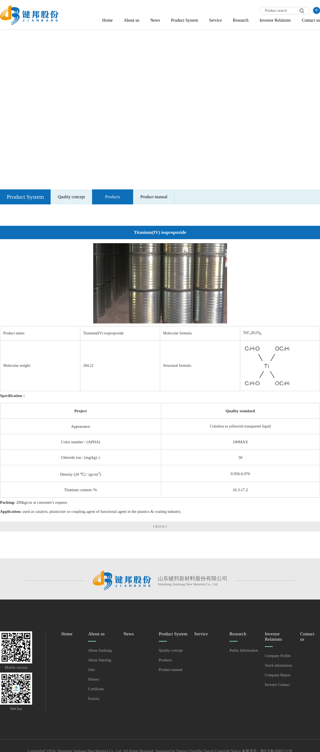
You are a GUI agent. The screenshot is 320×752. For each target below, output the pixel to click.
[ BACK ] (160, 526)
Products (112, 196)
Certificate (96, 689)
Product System (184, 20)
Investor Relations (275, 20)
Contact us (311, 20)
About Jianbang (100, 650)
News (155, 20)
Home (107, 20)
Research (241, 20)
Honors (93, 679)
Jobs (91, 670)
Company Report (278, 675)
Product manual (153, 196)
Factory (94, 699)
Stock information (278, 665)
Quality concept (71, 196)
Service (215, 20)
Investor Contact (277, 685)
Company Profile (278, 656)
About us (131, 20)
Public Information (243, 650)
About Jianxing (99, 660)
